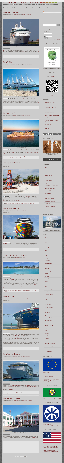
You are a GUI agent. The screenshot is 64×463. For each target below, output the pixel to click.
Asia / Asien (47, 172)
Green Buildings (48, 268)
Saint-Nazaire (27, 385)
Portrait (46, 322)
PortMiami (36, 150)
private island (12, 279)
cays (7, 197)
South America (29, 438)
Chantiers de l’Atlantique (16, 385)
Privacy (52, 95)
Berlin (46, 242)
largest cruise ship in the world (30, 152)
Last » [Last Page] (25, 456)
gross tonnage (12, 152)
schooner (25, 98)
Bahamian (4, 197)
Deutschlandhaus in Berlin (49, 112)
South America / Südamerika (50, 206)
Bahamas (7, 156)
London (46, 299)
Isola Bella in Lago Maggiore (50, 104)
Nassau (5, 157)
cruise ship (24, 48)
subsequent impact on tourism (24, 340)
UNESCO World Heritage (49, 340)
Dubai (46, 250)
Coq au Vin (47, 117)
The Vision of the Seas (11, 12)
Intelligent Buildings (48, 289)
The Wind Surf (8, 62)
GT (21, 386)
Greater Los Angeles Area (49, 265)
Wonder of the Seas (26, 393)
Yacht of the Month (28, 14)
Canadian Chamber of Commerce (49, 450)
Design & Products (48, 247)
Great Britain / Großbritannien (50, 188)
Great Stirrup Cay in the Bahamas (14, 255)
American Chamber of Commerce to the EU (50, 446)
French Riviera (47, 245)
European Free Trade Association (50, 183)
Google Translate (58, 39)
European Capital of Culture (50, 294)
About (4, 7)
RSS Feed (46, 11)
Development (28, 7)
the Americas (22, 434)
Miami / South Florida (49, 304)
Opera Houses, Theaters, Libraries (51, 315)
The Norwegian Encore (11, 208)
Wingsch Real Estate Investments (20, 1)
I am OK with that (58, 0)
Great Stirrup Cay (31, 199)
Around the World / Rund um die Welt (51, 170)
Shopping (46, 328)
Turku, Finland (21, 335)
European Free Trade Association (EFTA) (50, 373)
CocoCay (15, 203)
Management (41, 7)
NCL (33, 290)
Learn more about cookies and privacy (46, 0)
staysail (22, 98)
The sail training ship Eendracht (50, 107)
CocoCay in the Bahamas (12, 163)
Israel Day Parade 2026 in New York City (52, 115)
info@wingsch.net (54, 76)
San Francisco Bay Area (49, 325)
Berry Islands (28, 196)
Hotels (46, 286)
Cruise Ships (23, 14)
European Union (48, 260)
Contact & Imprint (52, 93)
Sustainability (47, 309)
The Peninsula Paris (48, 110)
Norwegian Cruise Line (12, 278)
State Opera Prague (48, 124)
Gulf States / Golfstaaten (49, 190)
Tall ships (21, 64)
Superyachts (47, 333)
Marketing (35, 7)
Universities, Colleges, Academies (51, 346)
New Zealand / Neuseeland (49, 195)
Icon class (15, 156)
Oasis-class (32, 392)
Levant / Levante (48, 193)
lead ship (5, 150)
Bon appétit (47, 278)
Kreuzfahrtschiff (29, 156)
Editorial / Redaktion (48, 180)
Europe (23, 51)
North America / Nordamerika (50, 201)
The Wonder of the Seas (11, 354)
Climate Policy (45, 377)
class (11, 150)
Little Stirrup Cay (20, 203)
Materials (46, 302)
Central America (19, 438)
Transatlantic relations (47, 381)
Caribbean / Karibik (16, 14)
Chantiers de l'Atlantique (13, 392)
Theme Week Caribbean (11, 398)
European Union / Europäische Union (51, 185)
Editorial (46, 252)
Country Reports (21, 7)
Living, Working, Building (49, 296)
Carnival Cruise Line (34, 333)
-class (22, 242)
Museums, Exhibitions (49, 307)
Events (46, 348)
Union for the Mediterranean (50, 343)
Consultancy (14, 7)
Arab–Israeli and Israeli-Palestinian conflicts (51, 425)
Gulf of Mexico (34, 437)
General (24, 257)
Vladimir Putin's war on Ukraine (48, 380)
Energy (46, 255)
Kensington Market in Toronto (50, 102)
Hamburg (46, 281)
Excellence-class (19, 333)
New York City (47, 312)
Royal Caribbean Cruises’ (28, 286)
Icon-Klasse (25, 156)
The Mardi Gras (8, 296)
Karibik (30, 290)
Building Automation (48, 263)
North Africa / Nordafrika (49, 198)
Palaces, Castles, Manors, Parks (50, 317)
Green (51, 7)
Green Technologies (48, 271)
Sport (46, 330)
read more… (33, 103)
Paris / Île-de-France (48, 320)
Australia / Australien (48, 175)
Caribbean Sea (20, 290)
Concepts (8, 7)
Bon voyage (25, 400)
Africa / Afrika (47, 167)
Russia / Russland (48, 203)
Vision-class (20, 48)
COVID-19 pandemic (12, 340)
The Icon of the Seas (10, 113)
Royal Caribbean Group (8, 199)
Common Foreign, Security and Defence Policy (51, 379)
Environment (47, 338)
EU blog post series (48, 258)
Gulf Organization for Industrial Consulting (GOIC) (52, 398)
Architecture (47, 239)
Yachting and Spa (14, 64)
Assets (47, 7)
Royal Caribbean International (29, 149)
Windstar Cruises (28, 103)
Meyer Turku (35, 156)
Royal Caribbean (9, 157)
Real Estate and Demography (48, 376)
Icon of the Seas (19, 156)
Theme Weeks (30, 400)
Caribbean (15, 290)
